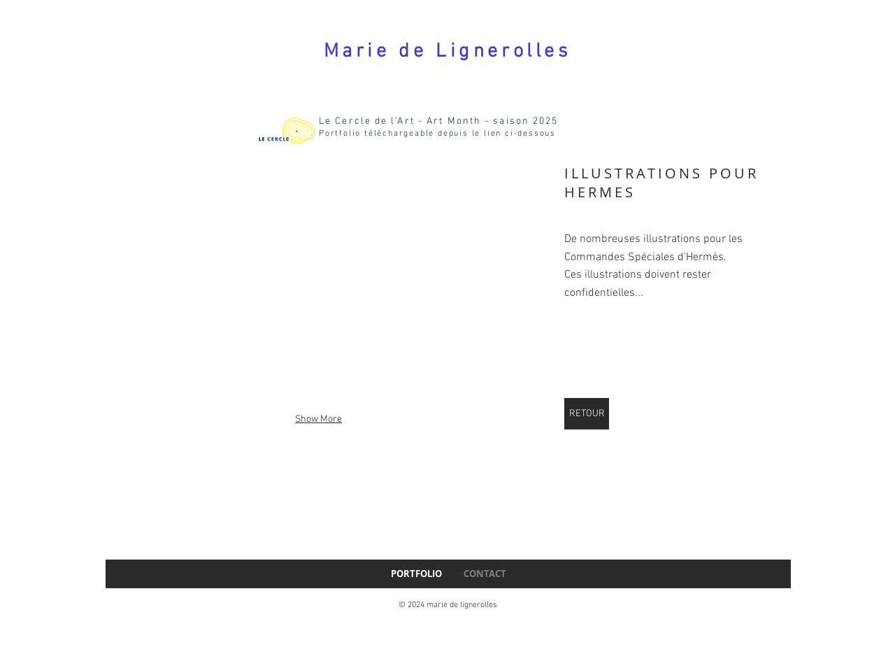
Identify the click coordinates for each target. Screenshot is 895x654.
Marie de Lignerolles (447, 52)
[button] (318, 288)
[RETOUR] (586, 413)
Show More (318, 419)
